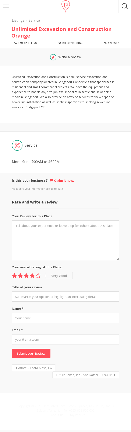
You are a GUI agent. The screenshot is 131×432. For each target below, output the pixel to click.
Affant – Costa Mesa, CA (35, 368)
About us (57, 415)
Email (17, 330)
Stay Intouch (76, 415)
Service (34, 20)
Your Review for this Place (32, 216)
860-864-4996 (27, 43)
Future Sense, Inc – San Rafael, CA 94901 (84, 375)
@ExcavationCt (72, 43)
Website (113, 43)
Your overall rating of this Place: (37, 267)
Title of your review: (27, 287)
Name (18, 308)
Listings (18, 20)
